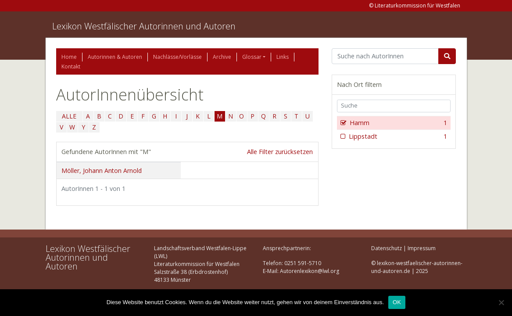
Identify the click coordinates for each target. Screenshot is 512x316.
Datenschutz (386, 248)
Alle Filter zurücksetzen (280, 151)
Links (282, 57)
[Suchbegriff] (385, 56)
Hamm (398, 123)
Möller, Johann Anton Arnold (101, 170)
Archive (222, 57)
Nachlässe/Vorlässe (177, 57)
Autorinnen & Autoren (115, 57)
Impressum (422, 248)
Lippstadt (397, 136)
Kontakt (70, 66)
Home (69, 57)
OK (397, 302)
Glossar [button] (251, 57)
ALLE (69, 116)
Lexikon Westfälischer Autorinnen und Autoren (144, 26)
